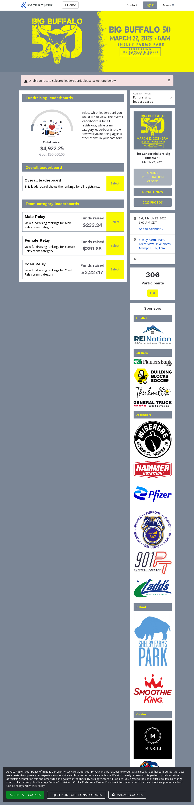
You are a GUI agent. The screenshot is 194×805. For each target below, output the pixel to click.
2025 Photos (153, 202)
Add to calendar (151, 229)
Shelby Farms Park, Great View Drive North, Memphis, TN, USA (155, 244)
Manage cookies (127, 795)
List (152, 293)
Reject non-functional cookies (76, 795)
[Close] (169, 80)
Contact (132, 5)
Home (70, 5)
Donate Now (152, 192)
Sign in (150, 5)
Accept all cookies (25, 795)
